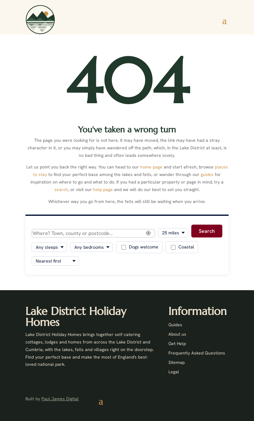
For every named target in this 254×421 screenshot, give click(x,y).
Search (207, 231)
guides (207, 174)
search (61, 189)
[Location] (93, 233)
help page (103, 189)
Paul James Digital (60, 399)
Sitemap (176, 362)
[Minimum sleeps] (49, 247)
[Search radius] (173, 232)
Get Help (177, 343)
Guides (175, 325)
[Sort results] (55, 261)
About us (177, 334)
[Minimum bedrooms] (91, 247)
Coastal (182, 247)
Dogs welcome (139, 247)
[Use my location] (148, 233)
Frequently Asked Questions (196, 353)
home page (151, 167)
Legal (173, 372)
